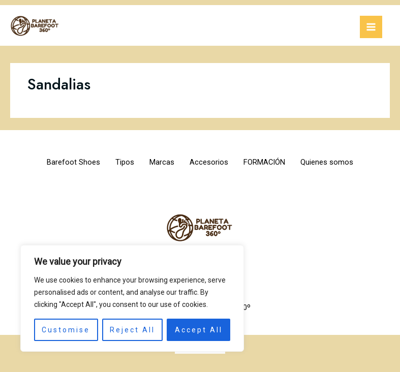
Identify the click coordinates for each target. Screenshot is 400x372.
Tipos (117, 162)
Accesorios (211, 162)
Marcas (159, 162)
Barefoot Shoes (60, 162)
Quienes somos (340, 162)
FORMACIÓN (272, 162)
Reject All (132, 330)
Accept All (199, 330)
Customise (66, 330)
